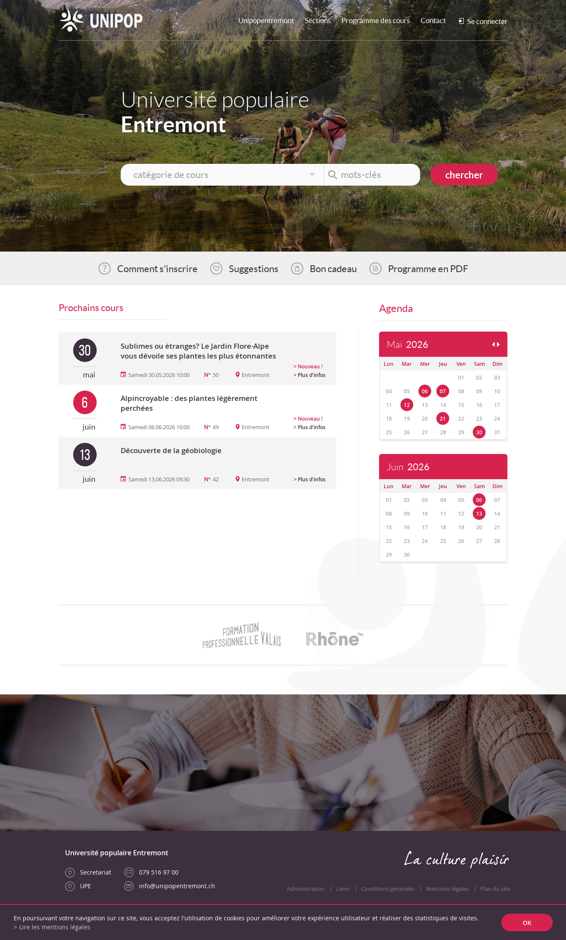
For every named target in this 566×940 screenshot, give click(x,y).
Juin (408, 467)
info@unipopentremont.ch (177, 886)
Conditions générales (388, 889)
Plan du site (495, 889)
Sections (318, 20)
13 (479, 513)
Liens (343, 889)
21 (443, 418)
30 (479, 432)
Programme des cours (375, 20)
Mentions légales (447, 889)
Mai (407, 344)
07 (443, 391)
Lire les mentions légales (54, 927)
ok (527, 923)
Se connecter (487, 21)
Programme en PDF (428, 269)
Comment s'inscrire (157, 269)
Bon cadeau (333, 269)
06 (425, 391)
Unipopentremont (266, 20)
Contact (433, 20)
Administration (306, 889)
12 (407, 405)
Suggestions (254, 269)
